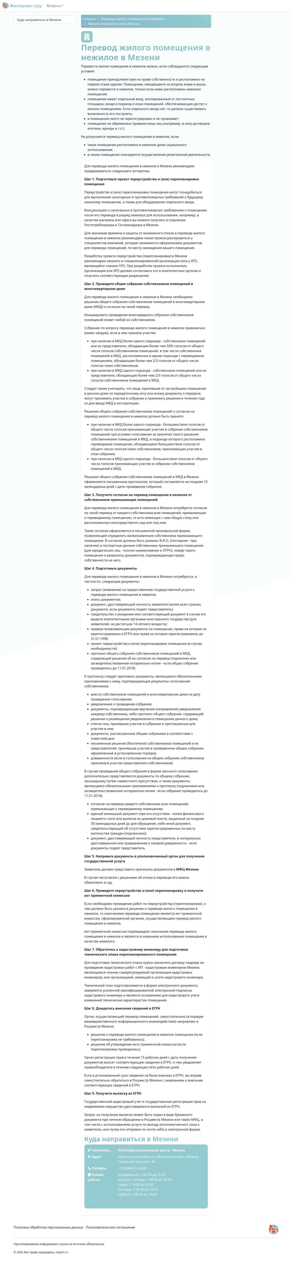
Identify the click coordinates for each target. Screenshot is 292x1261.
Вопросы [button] (54, 5)
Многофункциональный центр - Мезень (151, 1150)
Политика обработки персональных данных (48, 1227)
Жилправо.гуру (22, 6)
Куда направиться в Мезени (39, 20)
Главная (89, 19)
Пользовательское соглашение (110, 1227)
